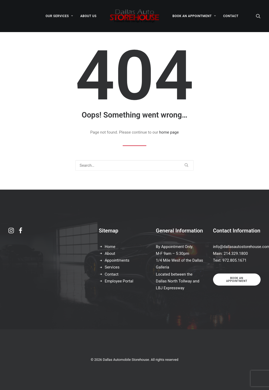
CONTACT (230, 16)
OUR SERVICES (59, 16)
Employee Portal (119, 281)
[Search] (134, 165)
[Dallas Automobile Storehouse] (134, 16)
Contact (111, 274)
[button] (258, 16)
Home (110, 246)
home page (169, 132)
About (110, 253)
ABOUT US (88, 16)
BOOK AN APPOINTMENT (194, 16)
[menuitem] (59, 16)
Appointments (117, 260)
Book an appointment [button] (236, 279)
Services (112, 267)
